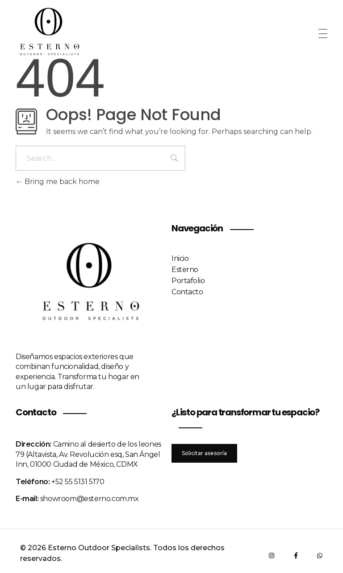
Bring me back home (58, 181)
